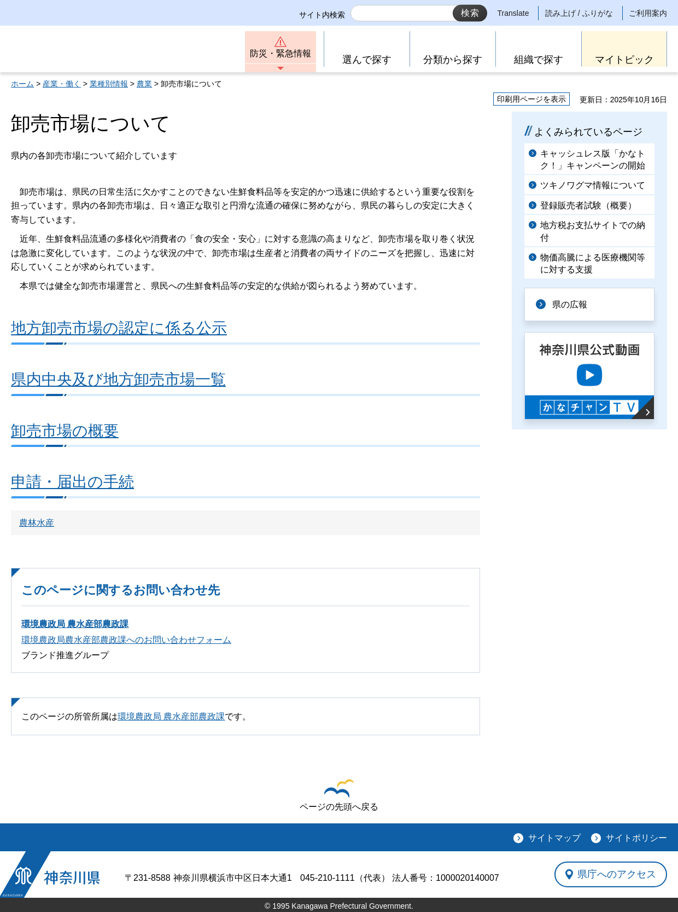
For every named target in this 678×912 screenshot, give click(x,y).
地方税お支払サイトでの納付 (592, 231)
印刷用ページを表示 (531, 99)
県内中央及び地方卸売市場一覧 (118, 379)
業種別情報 (109, 83)
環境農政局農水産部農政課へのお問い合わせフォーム (126, 639)
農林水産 (36, 522)
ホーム (22, 83)
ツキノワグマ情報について (592, 185)
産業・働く (62, 83)
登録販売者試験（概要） (588, 205)
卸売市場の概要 (65, 430)
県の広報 (569, 304)
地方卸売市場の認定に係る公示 (119, 328)
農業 (144, 83)
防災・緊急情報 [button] (280, 53)
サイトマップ (554, 838)
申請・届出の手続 (72, 481)
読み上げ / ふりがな (579, 13)
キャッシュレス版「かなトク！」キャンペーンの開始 (592, 159)
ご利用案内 (648, 13)
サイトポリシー (636, 838)
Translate (513, 13)
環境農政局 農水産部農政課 (74, 624)
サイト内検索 (322, 14)
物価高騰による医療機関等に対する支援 (592, 263)
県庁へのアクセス (616, 874)
